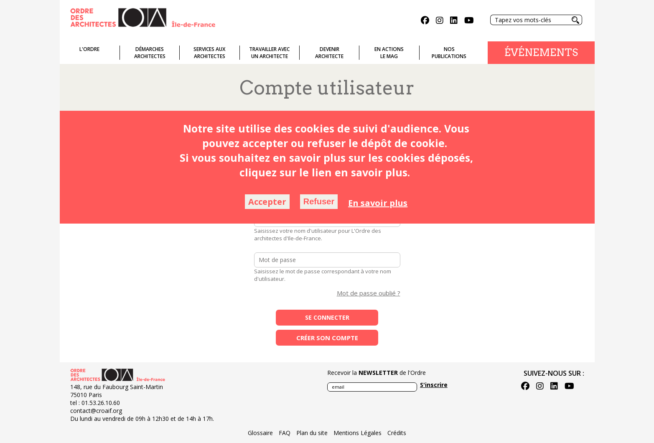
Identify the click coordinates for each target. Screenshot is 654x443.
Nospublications (449, 53)
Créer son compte (327, 338)
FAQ (284, 433)
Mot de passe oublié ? (368, 293)
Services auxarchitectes (209, 53)
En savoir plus (377, 203)
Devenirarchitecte (329, 53)
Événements (541, 52)
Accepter (267, 201)
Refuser (318, 201)
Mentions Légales (357, 433)
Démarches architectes (149, 53)
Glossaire (260, 433)
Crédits (396, 433)
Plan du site (312, 433)
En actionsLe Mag (389, 53)
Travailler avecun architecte (269, 53)
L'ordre (89, 49)
